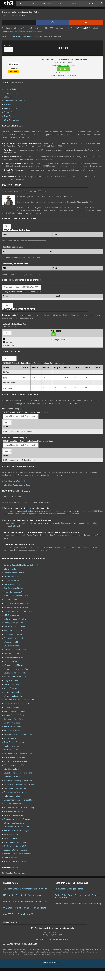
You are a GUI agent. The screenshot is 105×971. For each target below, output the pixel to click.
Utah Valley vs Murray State (15, 788)
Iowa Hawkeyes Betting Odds (16, 481)
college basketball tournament (28, 403)
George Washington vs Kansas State (18, 800)
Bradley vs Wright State (13, 623)
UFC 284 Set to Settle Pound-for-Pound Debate (24, 907)
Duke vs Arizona (10, 857)
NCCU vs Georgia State (13, 726)
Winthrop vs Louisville (13, 696)
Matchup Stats (10, 89)
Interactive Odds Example (14, 100)
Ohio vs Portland (11, 576)
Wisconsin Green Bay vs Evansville (18, 780)
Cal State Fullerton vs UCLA (15, 846)
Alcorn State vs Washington (15, 842)
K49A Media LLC (8, 950)
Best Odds (8, 97)
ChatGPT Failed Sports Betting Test (19, 914)
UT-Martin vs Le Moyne (13, 665)
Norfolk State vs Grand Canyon (16, 830)
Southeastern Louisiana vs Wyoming (19, 807)
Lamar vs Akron (10, 661)
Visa (46, 523)
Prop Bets (8, 104)
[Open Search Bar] (101, 3)
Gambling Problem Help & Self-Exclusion (52, 939)
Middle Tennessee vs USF (14, 592)
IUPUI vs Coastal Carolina (14, 626)
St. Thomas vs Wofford (13, 634)
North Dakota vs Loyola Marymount (18, 853)
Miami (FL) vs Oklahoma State (16, 596)
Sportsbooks (49, 3)
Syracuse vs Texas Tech (13, 719)
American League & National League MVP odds (25, 888)
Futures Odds (9, 112)
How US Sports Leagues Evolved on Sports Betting (78, 903)
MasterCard (59, 523)
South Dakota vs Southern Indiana (18, 773)
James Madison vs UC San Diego (17, 607)
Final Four (74, 403)
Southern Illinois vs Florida (15, 673)
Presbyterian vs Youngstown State (18, 611)
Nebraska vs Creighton (13, 796)
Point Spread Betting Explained (69, 888)
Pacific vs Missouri (11, 746)
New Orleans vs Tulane (13, 750)
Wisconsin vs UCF (11, 642)
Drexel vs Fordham (11, 684)
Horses (65, 3)
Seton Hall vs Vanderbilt (13, 638)
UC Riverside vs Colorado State (16, 827)
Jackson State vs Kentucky (14, 711)
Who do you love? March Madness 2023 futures (25, 901)
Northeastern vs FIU (12, 584)
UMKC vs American (11, 615)
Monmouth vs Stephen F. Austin (17, 669)
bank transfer (84, 523)
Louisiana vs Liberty (12, 646)
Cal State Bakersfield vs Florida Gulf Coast (21, 565)
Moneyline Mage (11, 93)
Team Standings (10, 108)
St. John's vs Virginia (12, 723)
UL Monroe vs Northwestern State (18, 734)
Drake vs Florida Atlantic (14, 573)
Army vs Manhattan (12, 680)
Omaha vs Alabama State (14, 815)
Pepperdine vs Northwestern (15, 792)
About (94, 3)
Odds (22, 3)
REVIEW (13, 71)
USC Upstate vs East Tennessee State (19, 700)
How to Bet (79, 3)
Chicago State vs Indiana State (16, 703)
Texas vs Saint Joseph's (13, 834)
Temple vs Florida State (13, 630)
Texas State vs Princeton (14, 742)
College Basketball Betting (22, 36)
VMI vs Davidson (11, 688)
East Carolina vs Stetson (13, 588)
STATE (8, 46)
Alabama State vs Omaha (14, 803)
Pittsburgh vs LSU (11, 599)
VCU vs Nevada (10, 738)
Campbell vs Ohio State (13, 657)
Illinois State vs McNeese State (16, 603)
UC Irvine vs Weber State (14, 823)
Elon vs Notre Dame (12, 730)
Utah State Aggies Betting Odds (17, 485)
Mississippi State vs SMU (14, 811)
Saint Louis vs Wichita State (15, 861)
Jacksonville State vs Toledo (15, 649)
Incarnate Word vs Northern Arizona (19, 784)
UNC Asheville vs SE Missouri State (18, 753)
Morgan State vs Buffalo (14, 715)
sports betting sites (25, 511)
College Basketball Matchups (15, 873)
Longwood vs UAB (11, 580)
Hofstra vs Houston (12, 777)
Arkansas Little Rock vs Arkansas (17, 819)
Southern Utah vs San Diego (15, 850)
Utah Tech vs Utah (11, 653)
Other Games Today (12, 120)
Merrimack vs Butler (12, 692)
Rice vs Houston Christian (14, 757)
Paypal (17, 526)
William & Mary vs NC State (15, 676)
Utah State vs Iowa (11, 769)
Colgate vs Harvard (11, 707)
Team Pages (9, 116)
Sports (34, 3)
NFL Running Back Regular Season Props (22, 895)
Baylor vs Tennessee (12, 838)
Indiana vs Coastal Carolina (15, 619)
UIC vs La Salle (10, 569)
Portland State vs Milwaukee (15, 761)
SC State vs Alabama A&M (14, 765)
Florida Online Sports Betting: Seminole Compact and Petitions (77, 896)
